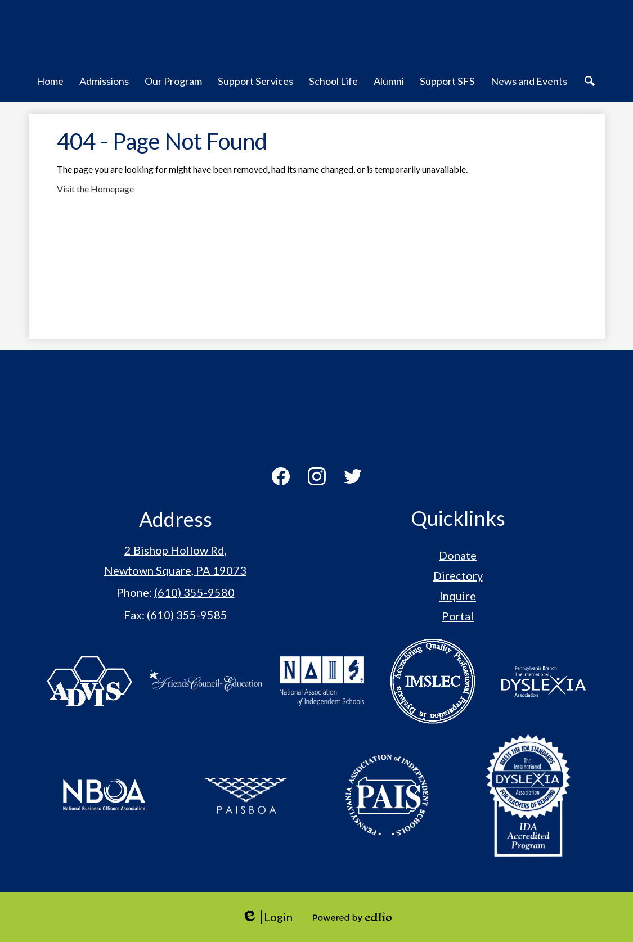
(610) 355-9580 (194, 592)
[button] (50, 87)
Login (267, 917)
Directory (458, 575)
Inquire (457, 595)
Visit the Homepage (95, 188)
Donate (458, 555)
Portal (458, 616)
